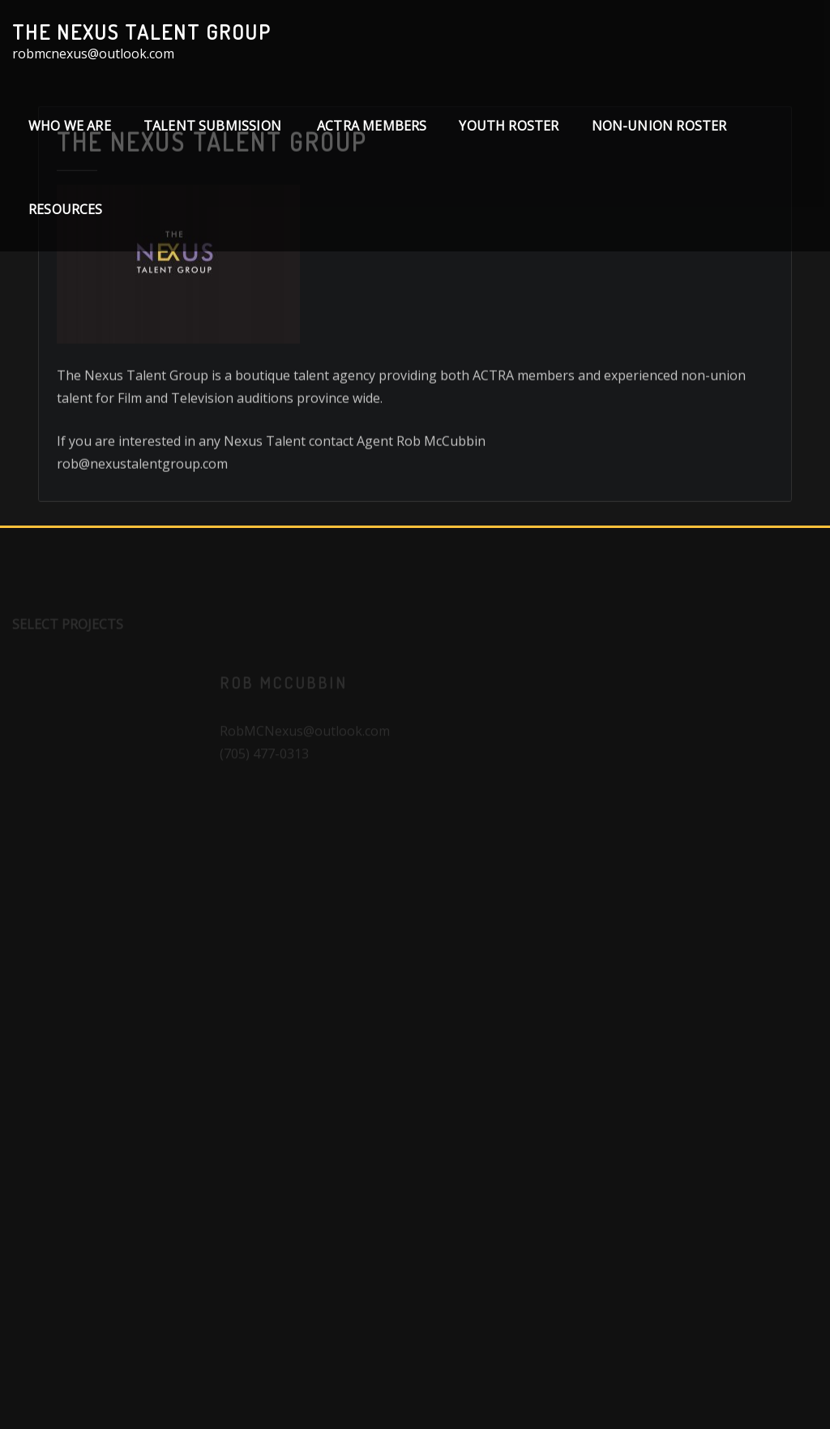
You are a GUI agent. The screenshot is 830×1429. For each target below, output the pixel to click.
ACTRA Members (371, 126)
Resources (65, 209)
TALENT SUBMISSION (214, 126)
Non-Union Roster (659, 126)
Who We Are (69, 126)
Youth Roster (508, 126)
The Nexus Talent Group (142, 32)
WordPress (432, 1392)
